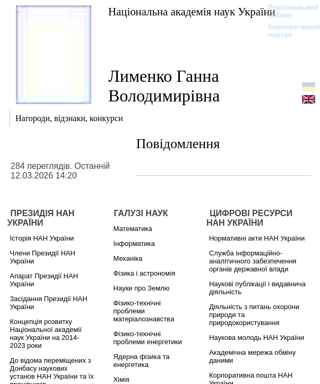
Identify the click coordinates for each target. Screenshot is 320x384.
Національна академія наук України (191, 11)
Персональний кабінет (288, 11)
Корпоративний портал (288, 31)
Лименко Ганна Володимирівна (164, 85)
